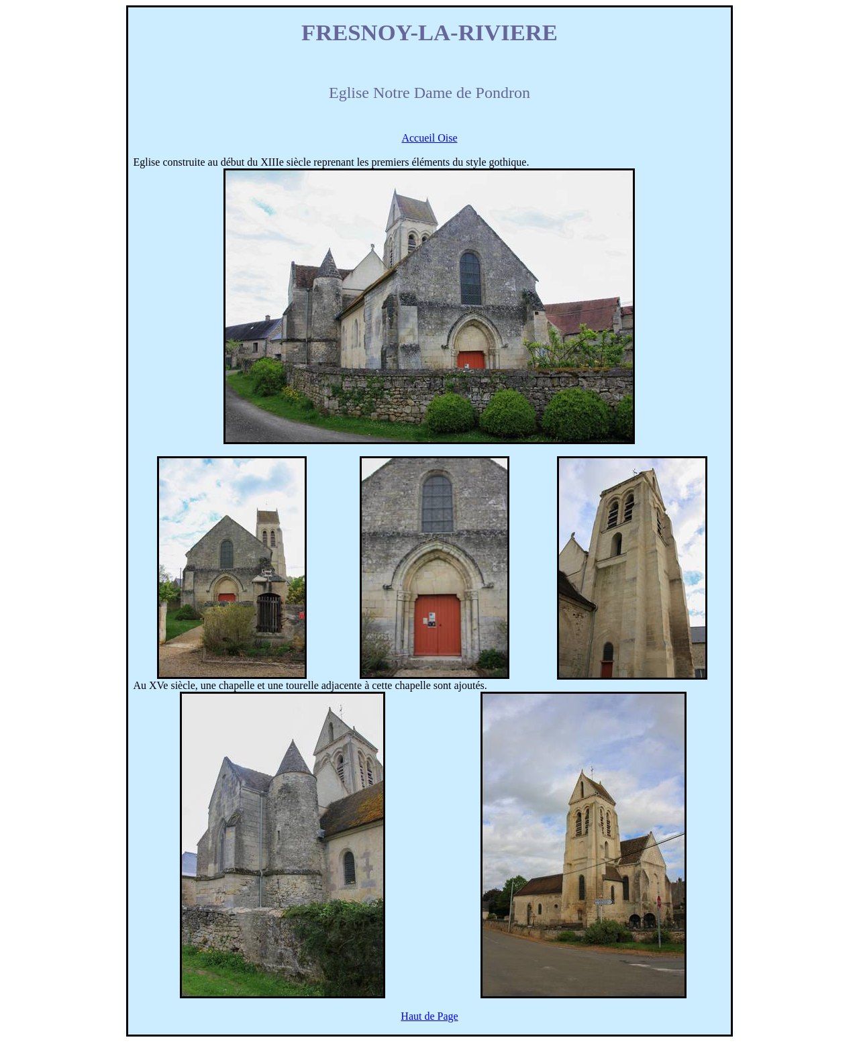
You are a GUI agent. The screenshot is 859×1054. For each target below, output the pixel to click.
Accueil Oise (429, 138)
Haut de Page (429, 1016)
